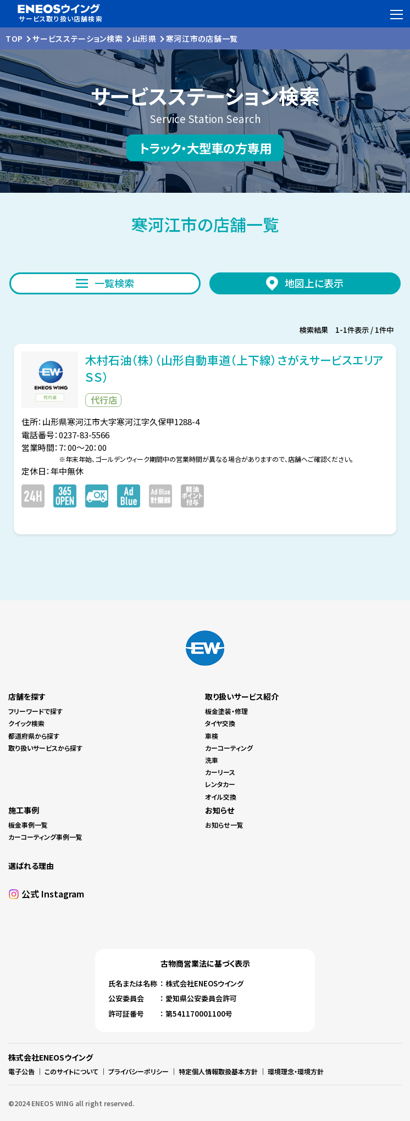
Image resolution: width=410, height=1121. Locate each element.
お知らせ (219, 810)
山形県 (144, 38)
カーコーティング (229, 747)
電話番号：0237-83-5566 (65, 434)
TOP (14, 38)
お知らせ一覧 (224, 824)
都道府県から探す (33, 735)
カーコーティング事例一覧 (45, 836)
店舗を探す (27, 696)
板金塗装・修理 (226, 711)
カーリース (220, 772)
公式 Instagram (52, 893)
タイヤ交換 (220, 723)
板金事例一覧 (28, 824)
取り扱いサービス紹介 (242, 696)
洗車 (211, 760)
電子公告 (21, 1071)
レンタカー (220, 784)
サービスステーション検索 (77, 38)
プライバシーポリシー (138, 1071)
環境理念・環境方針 (296, 1071)
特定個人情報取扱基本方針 (218, 1071)
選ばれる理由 (31, 865)
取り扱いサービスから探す (45, 747)
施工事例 (23, 810)
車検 (211, 735)
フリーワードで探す (35, 711)
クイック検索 (26, 723)
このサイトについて (71, 1071)
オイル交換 (220, 796)
